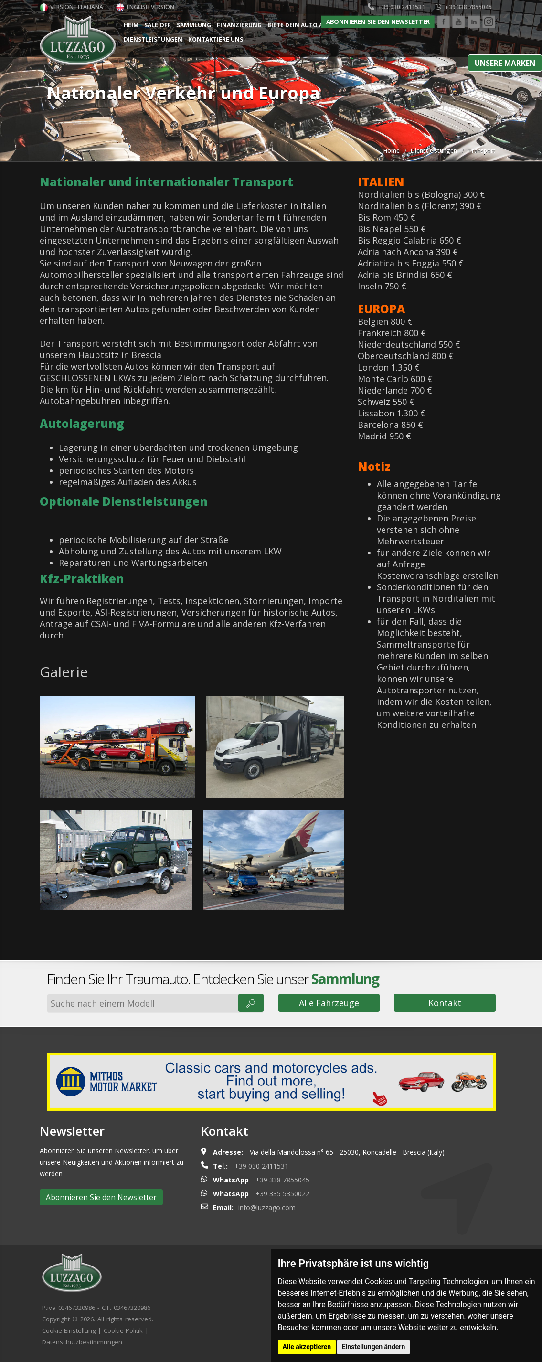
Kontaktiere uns (215, 39)
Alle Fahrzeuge (329, 1003)
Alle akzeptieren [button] (307, 1347)
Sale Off (157, 25)
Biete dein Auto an (297, 25)
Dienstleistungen (153, 39)
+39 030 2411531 (396, 7)
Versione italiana (71, 7)
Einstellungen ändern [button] (373, 1347)
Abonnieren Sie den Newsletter (378, 21)
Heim (131, 25)
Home (391, 151)
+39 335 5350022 (282, 1193)
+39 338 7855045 (464, 7)
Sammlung (194, 25)
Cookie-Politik (123, 1330)
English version (145, 7)
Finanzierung (239, 25)
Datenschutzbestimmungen (82, 1342)
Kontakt (444, 1003)
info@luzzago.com (267, 1207)
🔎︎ (250, 1003)
